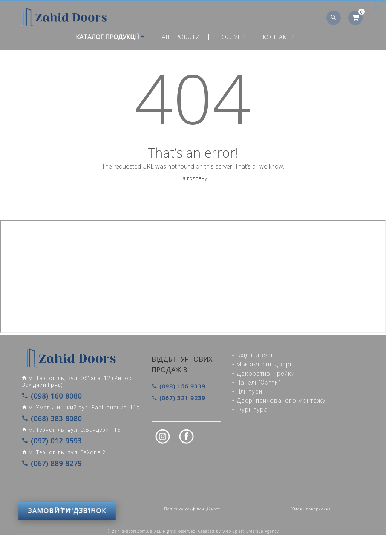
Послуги (231, 37)
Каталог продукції (110, 37)
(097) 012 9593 (46, 437)
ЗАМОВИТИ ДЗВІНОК (67, 482)
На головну (193, 178)
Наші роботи (178, 37)
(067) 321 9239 (176, 397)
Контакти (279, 37)
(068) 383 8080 (46, 416)
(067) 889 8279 (46, 458)
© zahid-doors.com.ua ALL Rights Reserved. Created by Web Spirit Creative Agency (193, 526)
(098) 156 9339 (176, 385)
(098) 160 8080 (46, 395)
